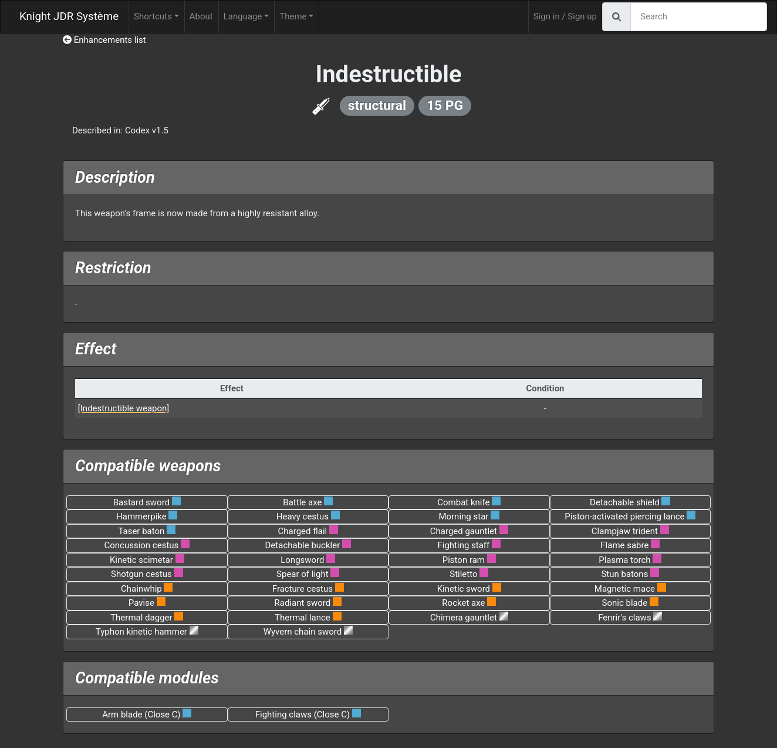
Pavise (141, 603)
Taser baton (141, 531)
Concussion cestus (141, 545)
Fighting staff (463, 545)
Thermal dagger (141, 617)
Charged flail (302, 531)
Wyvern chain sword (302, 631)
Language (243, 16)
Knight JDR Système (69, 16)
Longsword (302, 560)
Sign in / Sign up (565, 16)
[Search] (698, 16)
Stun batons (624, 574)
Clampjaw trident (625, 531)
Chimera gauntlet (463, 617)
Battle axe (302, 502)
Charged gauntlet (463, 531)
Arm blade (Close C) (141, 714)
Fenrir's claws (624, 617)
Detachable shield (625, 502)
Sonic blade (625, 603)
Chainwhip (141, 588)
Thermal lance (302, 617)
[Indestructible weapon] (124, 408)
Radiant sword (303, 603)
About (201, 16)
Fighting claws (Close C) (302, 714)
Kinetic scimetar (141, 560)
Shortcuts (153, 16)
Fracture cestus (302, 588)
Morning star (463, 516)
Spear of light (302, 574)
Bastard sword (141, 502)
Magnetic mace (624, 588)
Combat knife (463, 502)
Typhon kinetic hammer (141, 631)
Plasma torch (624, 560)
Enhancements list (104, 40)
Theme (292, 16)
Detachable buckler (302, 545)
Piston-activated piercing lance (624, 516)
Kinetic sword (463, 588)
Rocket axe (463, 603)
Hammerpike (141, 516)
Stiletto (463, 574)
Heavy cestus (302, 516)
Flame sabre (624, 545)
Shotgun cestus (141, 574)
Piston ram (463, 560)
